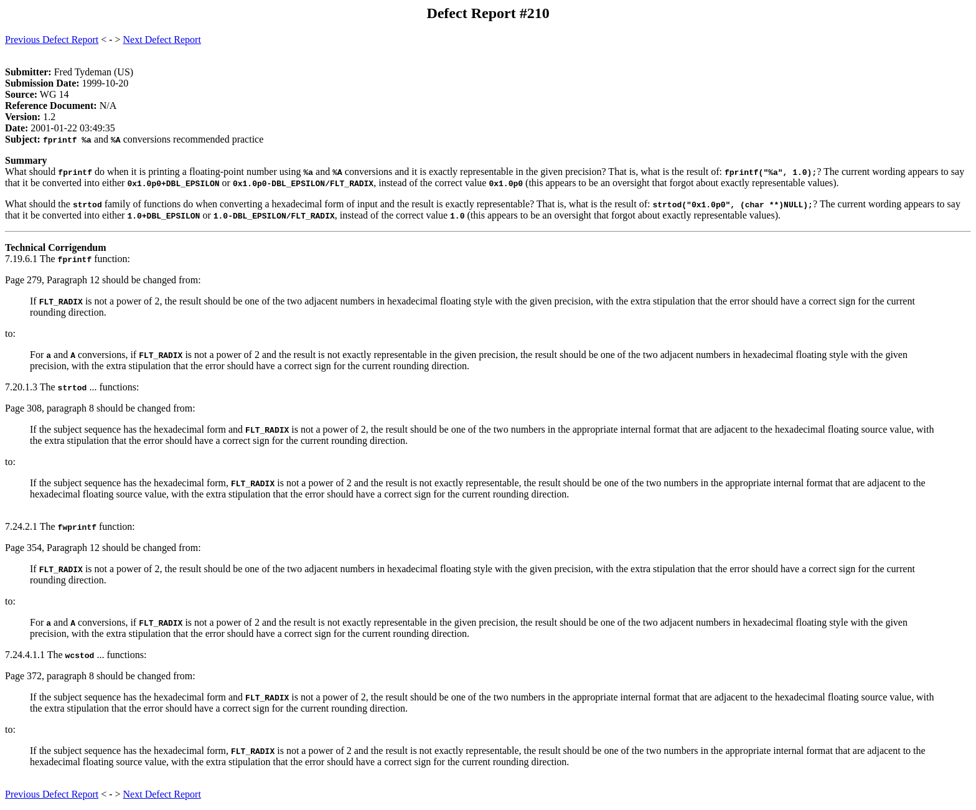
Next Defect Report (162, 39)
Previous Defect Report (51, 39)
